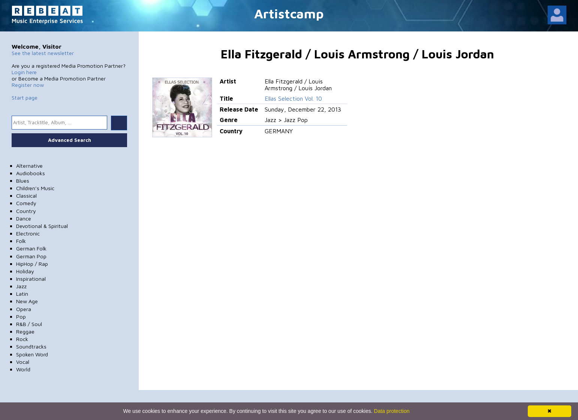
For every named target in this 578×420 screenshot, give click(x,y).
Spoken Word (32, 354)
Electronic (28, 233)
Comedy (26, 203)
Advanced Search (69, 140)
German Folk (31, 248)
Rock (22, 339)
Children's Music (35, 188)
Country (26, 211)
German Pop (31, 256)
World (23, 369)
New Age (27, 301)
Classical (26, 195)
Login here (24, 72)
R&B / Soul (29, 324)
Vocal (22, 362)
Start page (24, 97)
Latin (22, 293)
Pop (21, 316)
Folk (21, 241)
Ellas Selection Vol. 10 (293, 98)
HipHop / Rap (32, 264)
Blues (22, 180)
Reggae (25, 331)
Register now (28, 85)
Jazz (21, 286)
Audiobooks (30, 173)
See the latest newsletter (43, 53)
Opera (23, 309)
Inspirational (31, 279)
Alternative (29, 165)
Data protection (392, 411)
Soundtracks (31, 346)
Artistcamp (289, 13)
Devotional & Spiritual (42, 226)
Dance (23, 218)
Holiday (25, 271)
